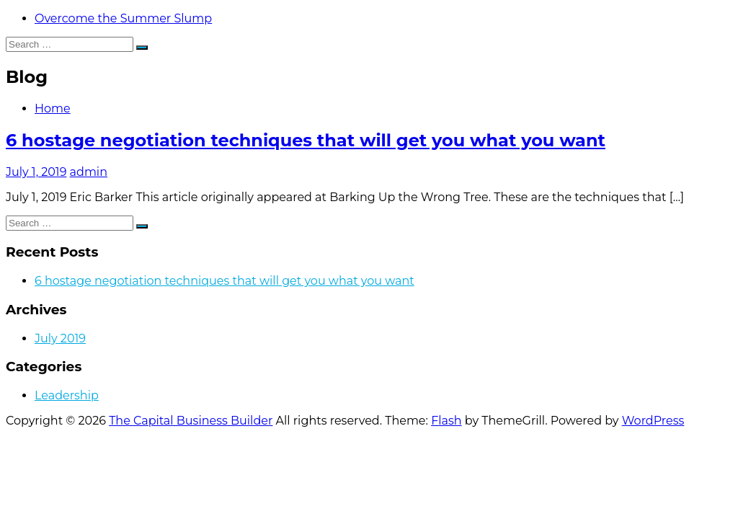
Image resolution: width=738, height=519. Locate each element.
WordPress (653, 420)
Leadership (67, 395)
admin (88, 172)
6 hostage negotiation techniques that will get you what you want (305, 140)
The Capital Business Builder (190, 420)
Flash (446, 420)
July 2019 (60, 338)
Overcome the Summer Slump (123, 18)
